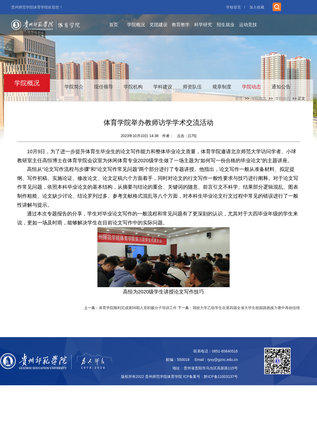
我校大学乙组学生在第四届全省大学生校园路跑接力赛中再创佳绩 (246, 308)
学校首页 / (235, 7)
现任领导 (103, 86)
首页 (113, 24)
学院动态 (251, 86)
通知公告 (281, 86)
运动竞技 (248, 24)
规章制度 (221, 86)
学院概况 (136, 24)
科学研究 (203, 24)
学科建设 (162, 86)
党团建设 (158, 24)
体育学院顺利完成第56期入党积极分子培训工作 (138, 308)
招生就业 (226, 24)
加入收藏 (256, 7)
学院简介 (73, 86)
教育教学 (181, 24)
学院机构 (133, 86)
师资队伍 (192, 86)
